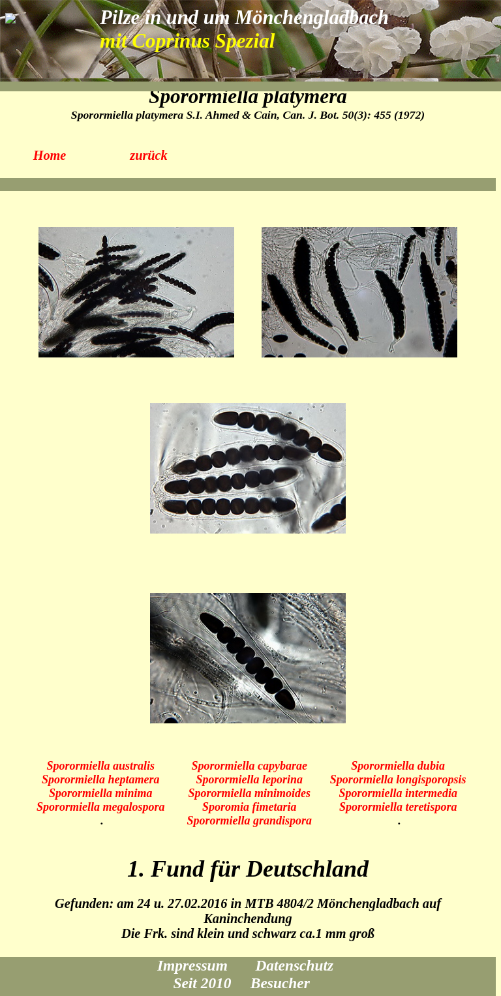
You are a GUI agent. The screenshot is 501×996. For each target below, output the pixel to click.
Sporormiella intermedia (398, 793)
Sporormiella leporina (249, 779)
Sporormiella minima (101, 793)
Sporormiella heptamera (101, 779)
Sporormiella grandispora (249, 820)
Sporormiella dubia (398, 765)
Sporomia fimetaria (249, 806)
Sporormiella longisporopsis (398, 779)
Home (50, 155)
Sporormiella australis (100, 765)
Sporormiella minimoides (249, 793)
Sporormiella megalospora (101, 806)
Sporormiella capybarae (249, 765)
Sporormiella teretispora (398, 806)
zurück (149, 155)
